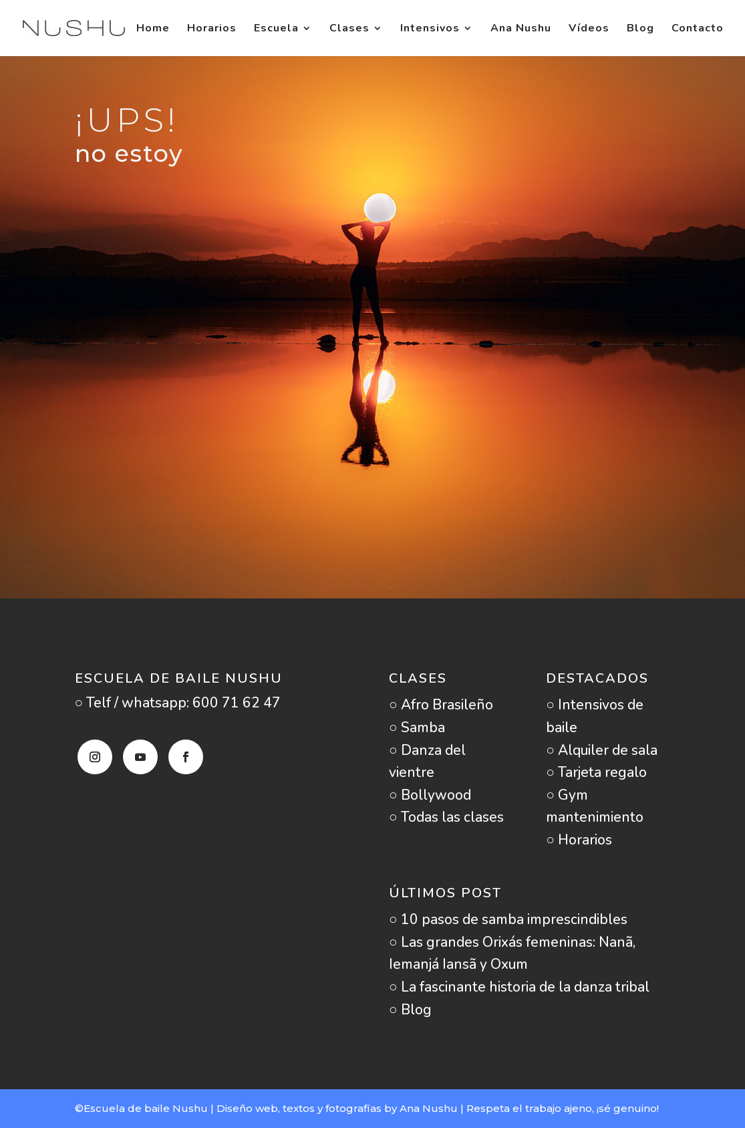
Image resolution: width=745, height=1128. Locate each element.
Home (153, 29)
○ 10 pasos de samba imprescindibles (508, 919)
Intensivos (430, 29)
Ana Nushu (520, 29)
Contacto (698, 29)
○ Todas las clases (446, 817)
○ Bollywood (430, 795)
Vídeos (589, 29)
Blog (640, 29)
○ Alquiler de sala (601, 750)
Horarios (212, 29)
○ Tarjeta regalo (596, 772)
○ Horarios (579, 839)
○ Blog (410, 1009)
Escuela (276, 29)
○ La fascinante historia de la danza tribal (519, 987)
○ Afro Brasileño (441, 704)
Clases (349, 29)
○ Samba (417, 727)
